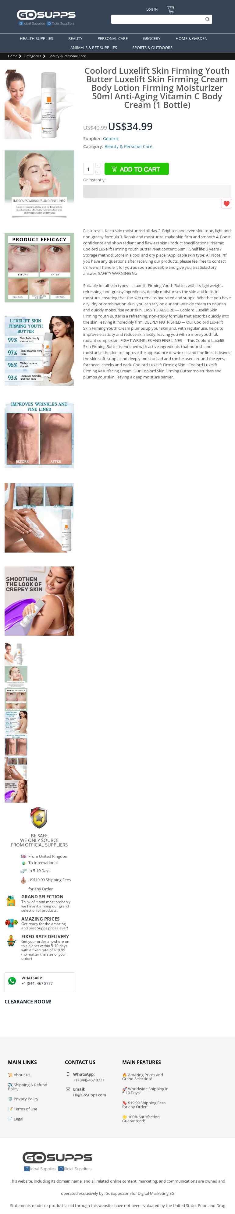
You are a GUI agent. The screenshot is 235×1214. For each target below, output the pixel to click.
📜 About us (19, 1074)
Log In (152, 9)
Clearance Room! (28, 1001)
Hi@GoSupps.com (89, 1095)
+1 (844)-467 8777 (37, 983)
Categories (32, 56)
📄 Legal (15, 1119)
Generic (111, 138)
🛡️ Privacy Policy (23, 1099)
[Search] (160, 19)
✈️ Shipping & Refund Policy (27, 1087)
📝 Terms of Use (22, 1109)
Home (12, 56)
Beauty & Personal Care (67, 56)
